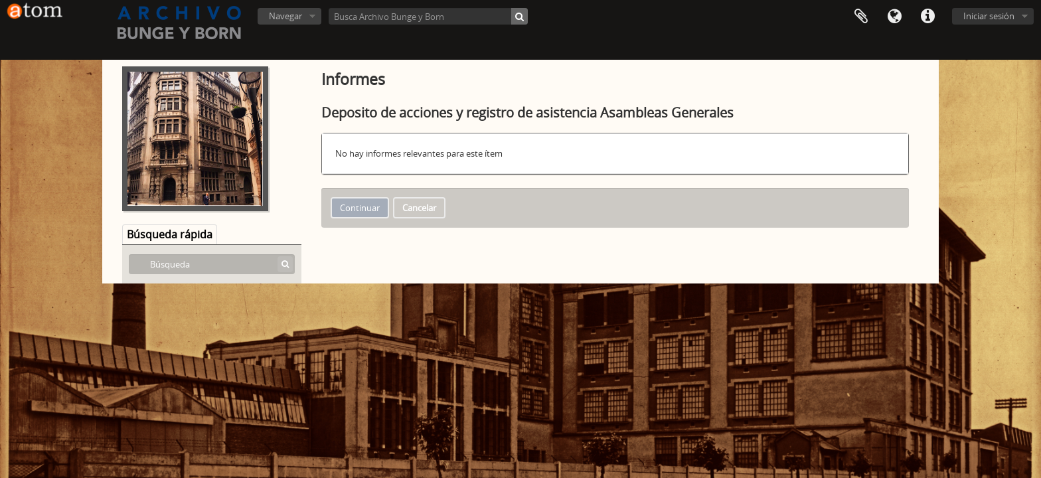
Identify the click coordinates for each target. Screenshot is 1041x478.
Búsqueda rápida (169, 234)
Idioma (894, 16)
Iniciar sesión (988, 16)
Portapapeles (861, 16)
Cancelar (419, 208)
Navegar (285, 16)
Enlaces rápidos (927, 16)
